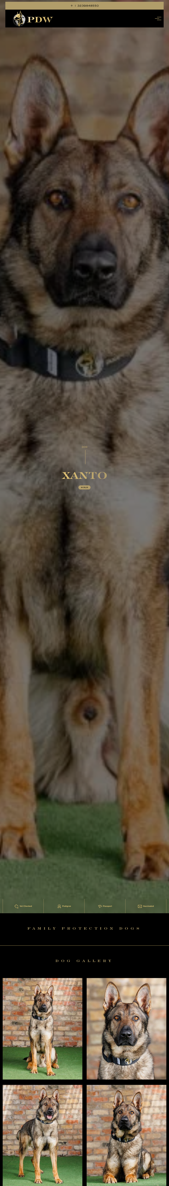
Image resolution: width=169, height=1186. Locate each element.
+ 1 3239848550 (84, 5)
